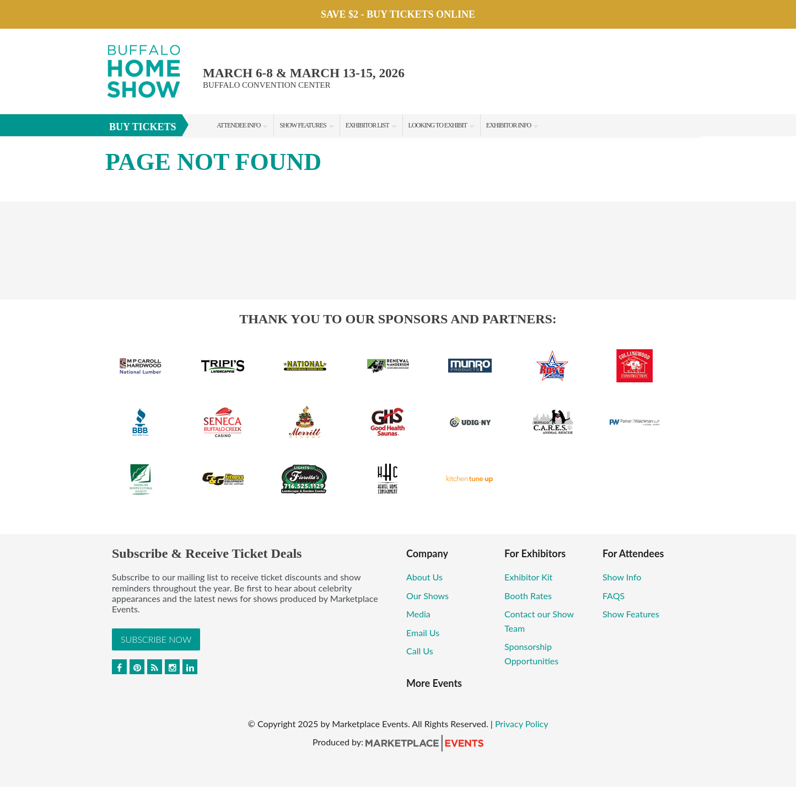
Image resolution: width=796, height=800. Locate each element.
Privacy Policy (521, 723)
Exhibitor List (367, 125)
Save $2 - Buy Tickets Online (398, 14)
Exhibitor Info (508, 125)
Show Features (302, 125)
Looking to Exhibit (437, 125)
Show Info (622, 577)
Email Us (422, 632)
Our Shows (427, 595)
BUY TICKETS (142, 126)
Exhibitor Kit (528, 577)
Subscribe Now (156, 639)
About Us (424, 577)
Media (419, 614)
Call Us (419, 651)
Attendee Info (238, 125)
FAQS (614, 595)
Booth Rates (528, 595)
